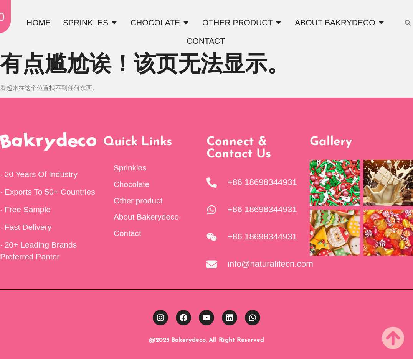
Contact (127, 233)
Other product (138, 200)
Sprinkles (130, 167)
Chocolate (132, 184)
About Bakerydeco (146, 216)
